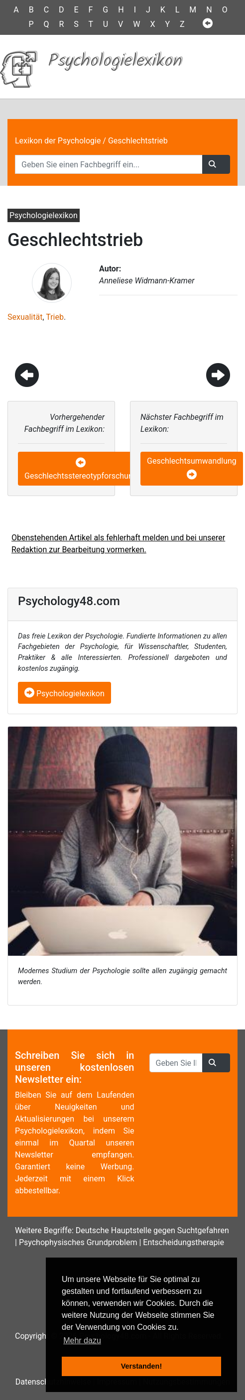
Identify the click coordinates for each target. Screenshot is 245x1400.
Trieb (55, 317)
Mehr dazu (82, 1340)
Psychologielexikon (64, 693)
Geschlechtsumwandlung (192, 461)
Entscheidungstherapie (183, 1242)
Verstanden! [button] (141, 1366)
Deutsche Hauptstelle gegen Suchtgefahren (152, 1230)
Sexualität (24, 317)
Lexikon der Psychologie (58, 140)
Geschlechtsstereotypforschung (80, 476)
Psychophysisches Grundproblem (78, 1242)
